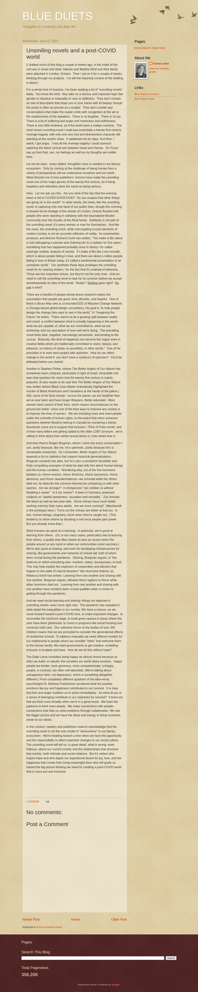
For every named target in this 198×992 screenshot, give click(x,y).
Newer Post (31, 919)
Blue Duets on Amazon (146, 94)
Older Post (119, 919)
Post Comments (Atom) (49, 927)
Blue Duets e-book (144, 98)
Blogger (116, 984)
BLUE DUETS (57, 16)
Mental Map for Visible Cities (149, 48)
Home (75, 919)
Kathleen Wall (161, 63)
